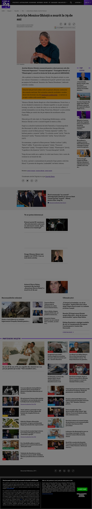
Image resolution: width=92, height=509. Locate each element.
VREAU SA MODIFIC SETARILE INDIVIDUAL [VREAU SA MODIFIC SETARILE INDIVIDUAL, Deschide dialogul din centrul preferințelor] (82, 495)
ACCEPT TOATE (82, 489)
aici (21, 499)
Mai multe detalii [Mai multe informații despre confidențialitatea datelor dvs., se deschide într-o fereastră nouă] (10, 488)
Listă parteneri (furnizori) (47, 493)
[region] (46, 493)
